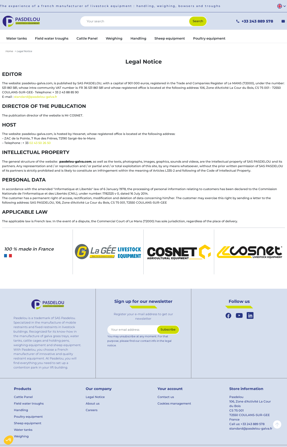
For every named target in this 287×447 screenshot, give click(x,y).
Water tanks (23, 430)
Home (9, 51)
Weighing (21, 436)
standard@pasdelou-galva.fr (35, 97)
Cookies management (174, 403)
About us (92, 403)
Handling (21, 410)
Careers (91, 410)
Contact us (166, 397)
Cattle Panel (23, 397)
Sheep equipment (27, 423)
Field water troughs (29, 403)
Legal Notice (95, 397)
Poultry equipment (28, 416)
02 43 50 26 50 (40, 143)
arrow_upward (277, 424)
